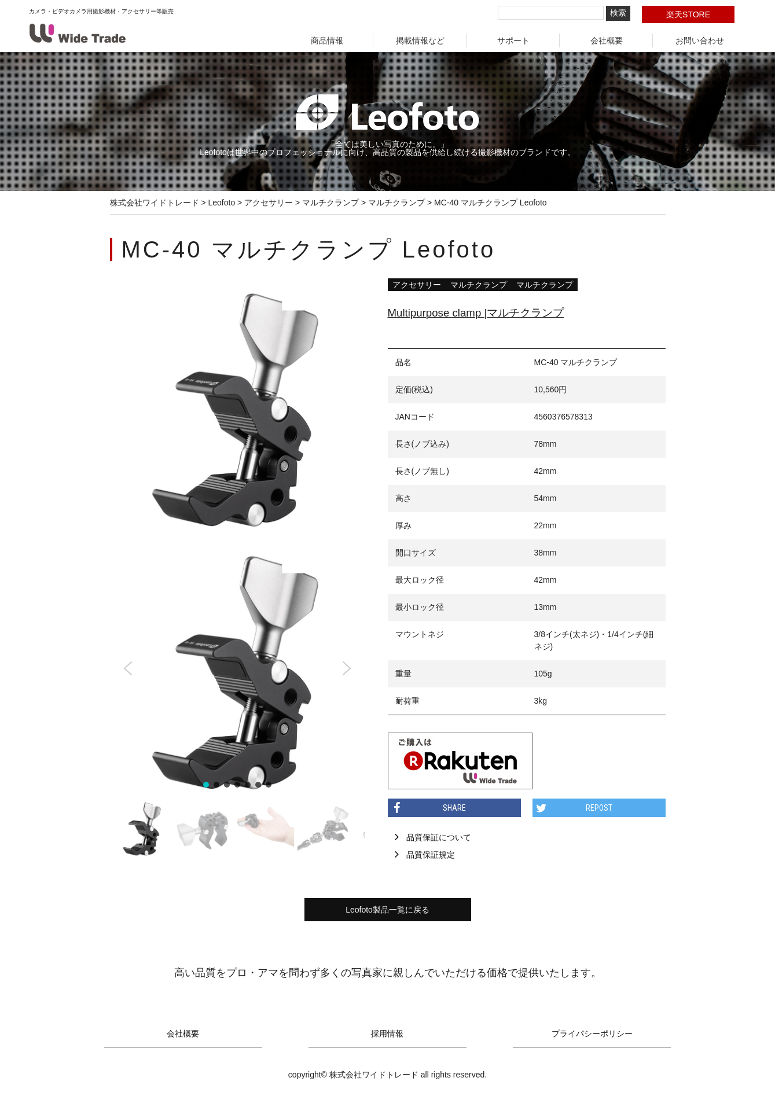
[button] (128, 668)
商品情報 (327, 40)
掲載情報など (420, 40)
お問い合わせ (699, 40)
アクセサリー (416, 284)
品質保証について (438, 837)
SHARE (454, 807)
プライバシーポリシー (592, 1033)
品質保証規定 (430, 854)
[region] (237, 700)
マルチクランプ (478, 284)
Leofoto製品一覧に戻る (387, 909)
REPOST (599, 807)
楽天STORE (688, 14)
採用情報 (387, 1033)
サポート (513, 40)
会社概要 (606, 40)
